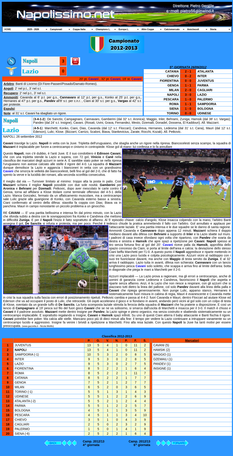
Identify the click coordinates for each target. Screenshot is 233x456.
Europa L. (124, 29)
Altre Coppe (148, 29)
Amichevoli (193, 29)
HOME (7, 29)
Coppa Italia (79, 29)
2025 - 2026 (33, 29)
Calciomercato (172, 29)
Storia (213, 29)
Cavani (93, 79)
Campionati (56, 29)
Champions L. (103, 29)
